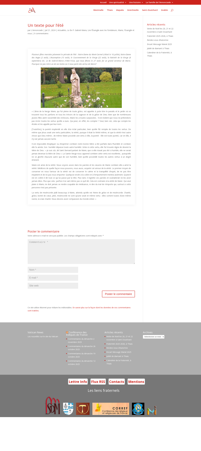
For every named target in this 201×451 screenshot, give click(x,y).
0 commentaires (41, 33)
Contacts (116, 386)
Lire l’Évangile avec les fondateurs (102, 30)
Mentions (136, 386)
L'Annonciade (37, 30)
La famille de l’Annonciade (158, 2)
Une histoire (135, 2)
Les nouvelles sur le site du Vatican (43, 340)
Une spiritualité (116, 2)
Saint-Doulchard (150, 10)
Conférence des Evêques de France (77, 338)
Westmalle (98, 10)
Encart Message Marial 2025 (159, 44)
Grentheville (133, 10)
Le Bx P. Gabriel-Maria (77, 30)
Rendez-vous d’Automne (157, 40)
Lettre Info (78, 386)
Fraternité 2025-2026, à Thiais (160, 36)
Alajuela (120, 10)
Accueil (103, 2)
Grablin (164, 10)
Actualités (62, 30)
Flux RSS (98, 386)
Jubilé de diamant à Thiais (158, 48)
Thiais (110, 10)
